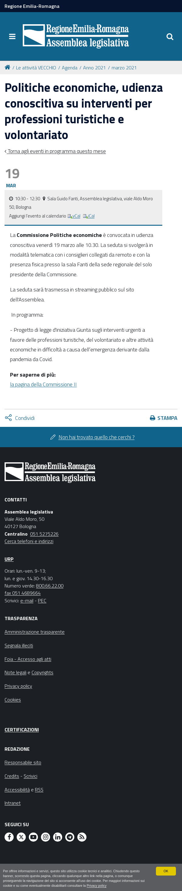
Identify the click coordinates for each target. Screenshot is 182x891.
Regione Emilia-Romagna (32, 6)
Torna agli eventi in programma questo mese (56, 151)
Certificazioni (22, 729)
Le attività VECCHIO (36, 67)
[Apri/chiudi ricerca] (169, 36)
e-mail (26, 600)
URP (9, 559)
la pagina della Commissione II (43, 384)
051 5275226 (44, 533)
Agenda (69, 67)
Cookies (13, 699)
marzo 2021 (124, 67)
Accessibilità (17, 789)
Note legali (15, 672)
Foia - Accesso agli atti (28, 659)
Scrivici (30, 776)
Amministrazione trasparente (35, 631)
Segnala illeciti (19, 645)
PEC (42, 600)
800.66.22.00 (49, 585)
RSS (39, 789)
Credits (12, 776)
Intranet (13, 802)
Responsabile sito (23, 762)
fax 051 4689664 (23, 593)
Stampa (167, 418)
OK (165, 871)
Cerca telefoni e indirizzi (29, 541)
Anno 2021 (94, 67)
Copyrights (42, 672)
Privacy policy (97, 885)
